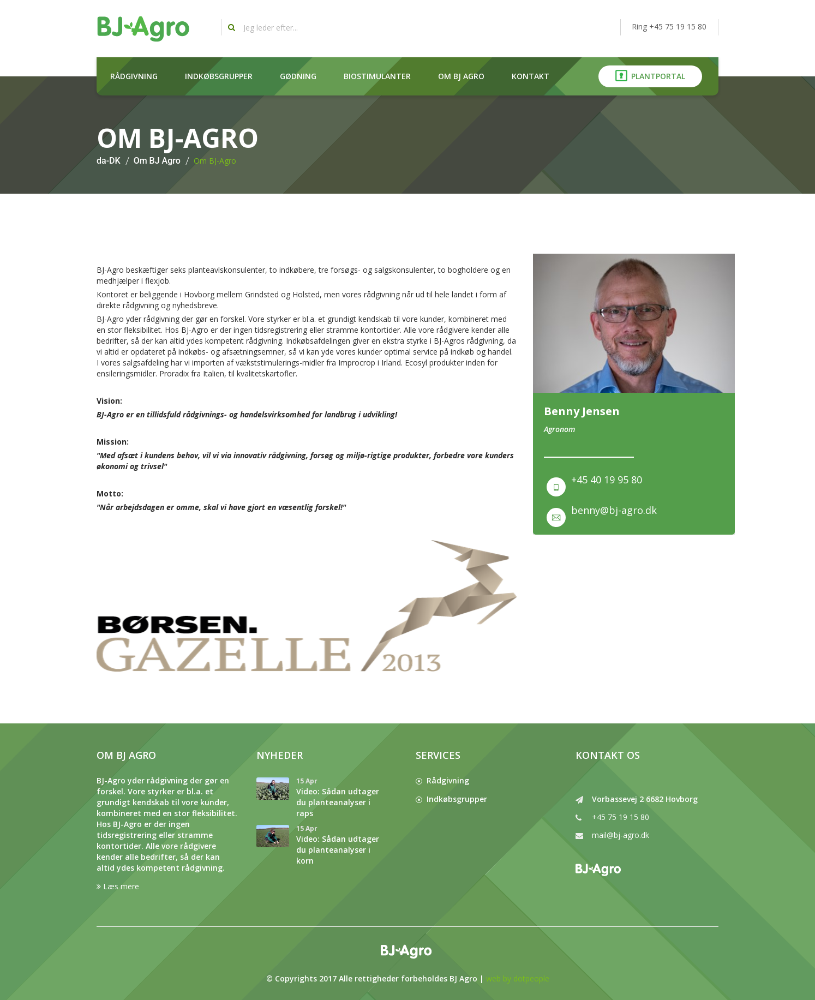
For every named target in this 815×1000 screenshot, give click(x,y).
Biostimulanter (377, 76)
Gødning (298, 76)
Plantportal (650, 76)
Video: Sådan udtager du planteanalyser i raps (337, 802)
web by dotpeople (517, 978)
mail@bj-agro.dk (620, 835)
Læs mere (118, 886)
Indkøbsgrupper (219, 76)
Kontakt (530, 76)
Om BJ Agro (461, 76)
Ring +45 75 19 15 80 (669, 26)
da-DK (109, 161)
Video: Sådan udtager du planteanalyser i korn (337, 850)
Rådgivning (134, 76)
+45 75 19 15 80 (620, 817)
